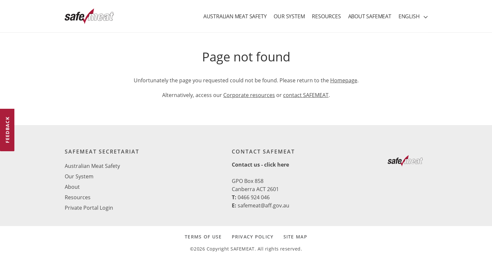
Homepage (343, 80)
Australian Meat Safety (92, 166)
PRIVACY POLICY (253, 237)
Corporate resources (249, 95)
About (72, 186)
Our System (79, 176)
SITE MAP (295, 237)
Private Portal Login (89, 207)
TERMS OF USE (203, 237)
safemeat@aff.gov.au (263, 205)
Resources (78, 197)
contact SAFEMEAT (306, 95)
